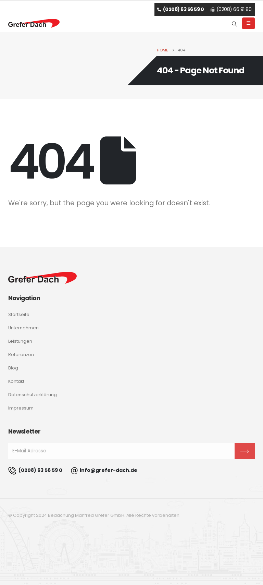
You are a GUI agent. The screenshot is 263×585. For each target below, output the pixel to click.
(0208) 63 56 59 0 (35, 471)
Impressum (21, 408)
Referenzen (21, 354)
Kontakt (16, 381)
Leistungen (20, 341)
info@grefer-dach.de (104, 471)
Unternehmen (23, 328)
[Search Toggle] (234, 24)
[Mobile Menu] (248, 23)
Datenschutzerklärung (32, 395)
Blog (13, 368)
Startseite (18, 314)
